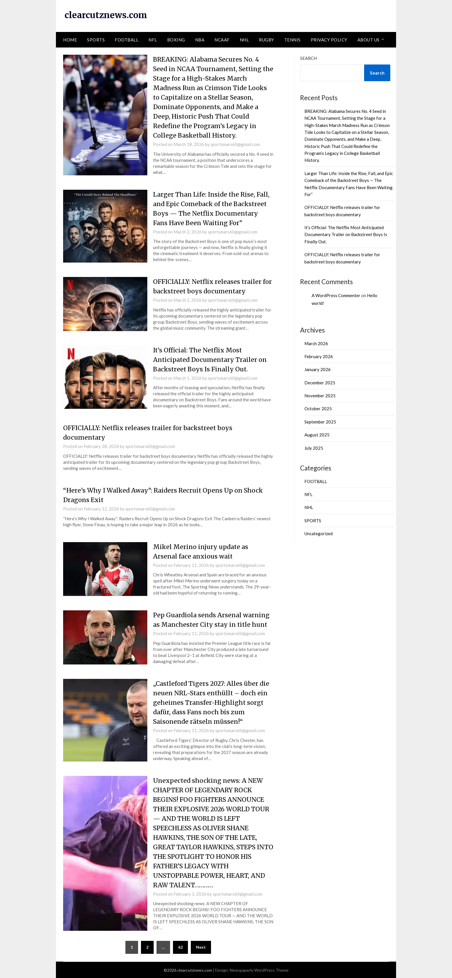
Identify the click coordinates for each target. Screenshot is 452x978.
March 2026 (316, 343)
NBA (200, 39)
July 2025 (313, 447)
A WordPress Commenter (336, 295)
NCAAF (222, 39)
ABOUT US (368, 39)
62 (180, 947)
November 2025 (320, 395)
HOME (70, 39)
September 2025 (320, 421)
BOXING (176, 39)
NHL (244, 39)
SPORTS (96, 39)
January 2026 (317, 369)
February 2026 (318, 356)
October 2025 (318, 408)
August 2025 (316, 434)
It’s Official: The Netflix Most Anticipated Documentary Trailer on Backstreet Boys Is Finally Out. (211, 359)
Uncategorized (318, 533)
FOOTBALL (126, 39)
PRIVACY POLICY (329, 39)
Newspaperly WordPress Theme (259, 969)
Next (201, 947)
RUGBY (266, 39)
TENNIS (292, 39)
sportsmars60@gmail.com (235, 144)
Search (308, 57)
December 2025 (319, 382)
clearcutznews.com (106, 15)
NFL (152, 39)
